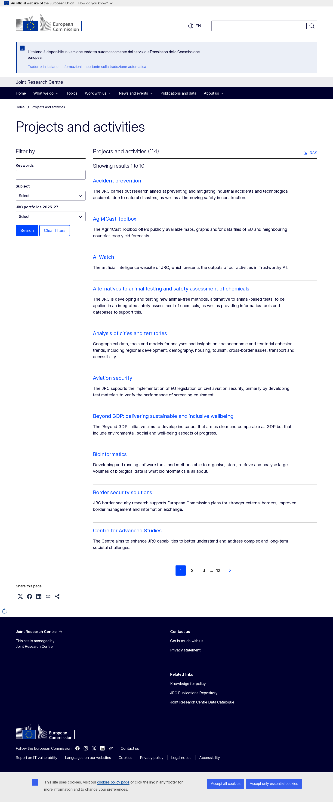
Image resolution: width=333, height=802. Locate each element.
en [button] (194, 26)
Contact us (130, 748)
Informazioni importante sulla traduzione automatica (104, 67)
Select (24, 195)
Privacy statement (185, 650)
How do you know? (95, 3)
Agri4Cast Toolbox (114, 219)
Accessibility (209, 757)
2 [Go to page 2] (192, 570)
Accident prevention (117, 181)
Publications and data (178, 93)
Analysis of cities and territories (130, 333)
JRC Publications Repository (194, 693)
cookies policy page (113, 782)
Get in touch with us (186, 641)
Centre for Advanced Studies (127, 530)
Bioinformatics (110, 454)
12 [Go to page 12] (218, 570)
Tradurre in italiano (43, 67)
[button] (20, 596)
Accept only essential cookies (274, 784)
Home (21, 93)
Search (27, 230)
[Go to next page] (230, 570)
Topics (71, 93)
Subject (23, 186)
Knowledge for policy (188, 683)
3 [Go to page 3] (204, 570)
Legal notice (181, 757)
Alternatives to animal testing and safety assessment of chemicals (171, 289)
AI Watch (103, 257)
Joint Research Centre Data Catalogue (202, 702)
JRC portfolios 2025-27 (37, 207)
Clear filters (54, 230)
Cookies (125, 757)
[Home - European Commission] (53, 23)
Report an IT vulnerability (36, 757)
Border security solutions (122, 492)
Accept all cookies (225, 784)
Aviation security (112, 378)
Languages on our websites (88, 757)
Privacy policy (151, 757)
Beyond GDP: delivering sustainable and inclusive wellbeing (163, 416)
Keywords (25, 165)
